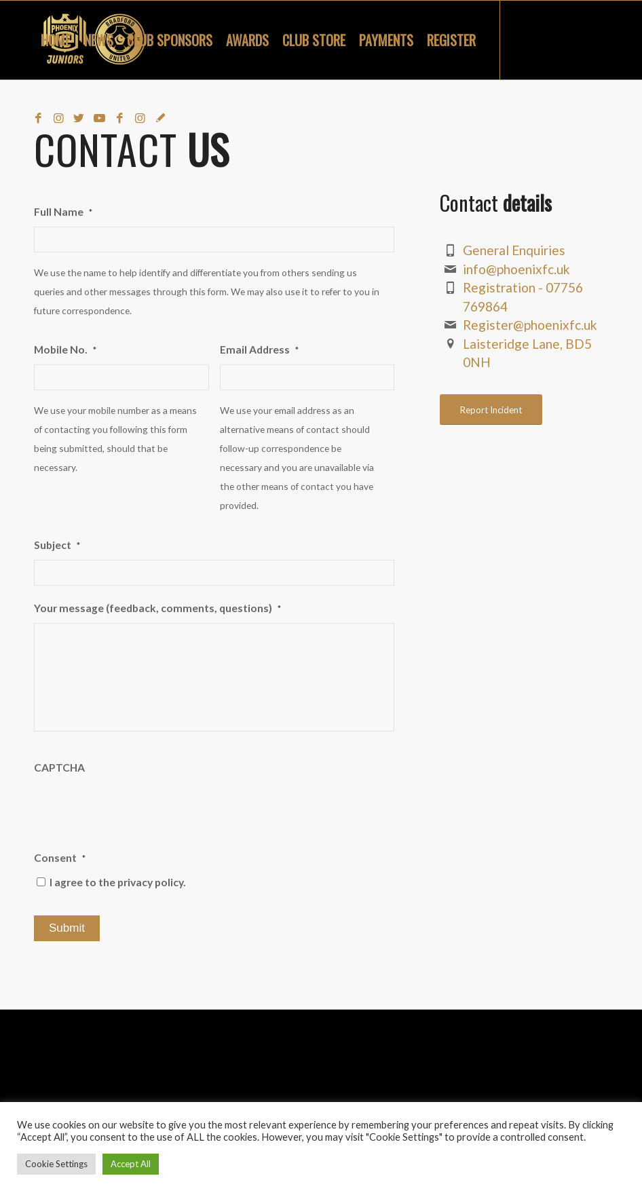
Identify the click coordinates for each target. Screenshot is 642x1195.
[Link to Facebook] (38, 118)
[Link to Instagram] (58, 118)
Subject (57, 545)
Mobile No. (65, 349)
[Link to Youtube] (99, 118)
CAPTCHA (59, 767)
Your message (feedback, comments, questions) (157, 608)
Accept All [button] (131, 1163)
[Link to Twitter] (79, 118)
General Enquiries (514, 250)
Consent (60, 858)
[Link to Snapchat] (160, 118)
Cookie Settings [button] (56, 1163)
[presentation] (137, 808)
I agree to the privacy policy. (118, 882)
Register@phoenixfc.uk (530, 325)
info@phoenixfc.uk (516, 269)
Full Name (63, 212)
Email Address (259, 349)
